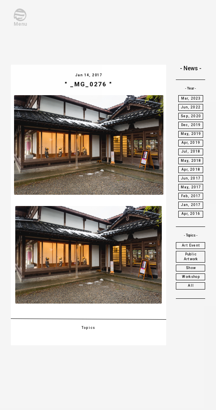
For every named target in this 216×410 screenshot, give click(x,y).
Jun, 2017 (191, 178)
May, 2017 (191, 187)
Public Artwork (191, 256)
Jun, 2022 (191, 107)
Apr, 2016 (190, 214)
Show (191, 268)
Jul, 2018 (191, 151)
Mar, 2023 (191, 98)
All (191, 286)
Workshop (191, 277)
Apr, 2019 (190, 143)
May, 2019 (191, 134)
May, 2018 (191, 161)
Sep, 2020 (191, 116)
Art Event (191, 245)
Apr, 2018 (190, 169)
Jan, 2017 (191, 205)
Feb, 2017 (191, 196)
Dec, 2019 (191, 125)
